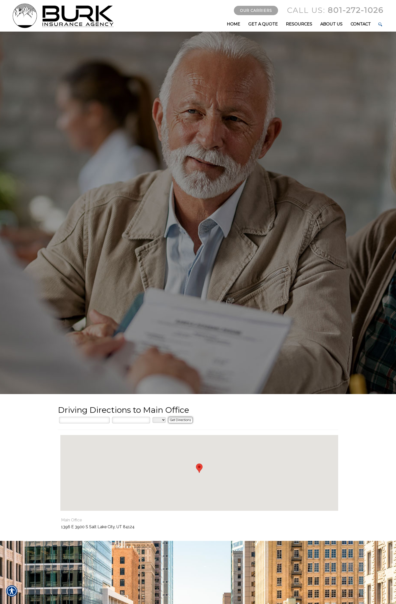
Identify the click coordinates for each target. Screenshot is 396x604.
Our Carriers (256, 10)
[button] (199, 468)
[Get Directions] (180, 420)
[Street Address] (84, 420)
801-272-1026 (335, 10)
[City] (131, 420)
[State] (159, 420)
